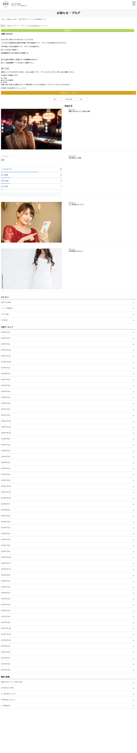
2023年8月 (4, 510)
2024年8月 (4, 439)
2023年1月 (4, 551)
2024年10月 (5, 433)
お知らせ (4, 302)
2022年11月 (4, 563)
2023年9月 (4, 504)
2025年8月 (4, 373)
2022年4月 (4, 604)
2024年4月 (4, 462)
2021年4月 (4, 664)
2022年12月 (5, 557)
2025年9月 (4, 367)
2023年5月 (4, 527)
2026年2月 (4, 338)
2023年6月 (4, 521)
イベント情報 (5, 308)
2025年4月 (4, 397)
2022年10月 (5, 569)
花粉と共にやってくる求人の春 (11, 682)
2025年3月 (4, 403)
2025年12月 (5, 350)
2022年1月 (4, 622)
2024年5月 (4, 456)
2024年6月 (4, 450)
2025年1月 (4, 415)
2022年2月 (4, 616)
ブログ (3, 314)
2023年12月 (5, 486)
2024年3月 (4, 468)
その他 (3, 320)
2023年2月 (4, 545)
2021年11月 (4, 634)
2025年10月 (5, 362)
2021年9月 (4, 646)
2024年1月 (4, 480)
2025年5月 (4, 391)
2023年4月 (4, 533)
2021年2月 (4, 670)
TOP (3, 19)
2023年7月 (4, 516)
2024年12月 (5, 421)
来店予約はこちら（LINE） (68, 93)
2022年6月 (4, 593)
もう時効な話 (5, 705)
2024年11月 (4, 427)
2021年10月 (5, 640)
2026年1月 (4, 344)
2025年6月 (4, 385)
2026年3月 (4, 332)
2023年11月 (4, 492)
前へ (55, 99)
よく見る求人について (8, 694)
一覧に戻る (68, 99)
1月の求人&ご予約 (7, 688)
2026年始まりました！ (8, 699)
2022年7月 (4, 587)
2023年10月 (5, 498)
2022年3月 (4, 610)
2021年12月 (5, 628)
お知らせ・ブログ (12, 19)
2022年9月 (4, 575)
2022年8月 (4, 581)
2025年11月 (4, 356)
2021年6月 (4, 658)
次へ (81, 99)
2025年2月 (4, 409)
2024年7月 (4, 444)
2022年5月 (4, 598)
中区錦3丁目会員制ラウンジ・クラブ (13, 88)
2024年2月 (4, 474)
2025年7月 (4, 379)
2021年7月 (4, 652)
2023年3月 (4, 539)
